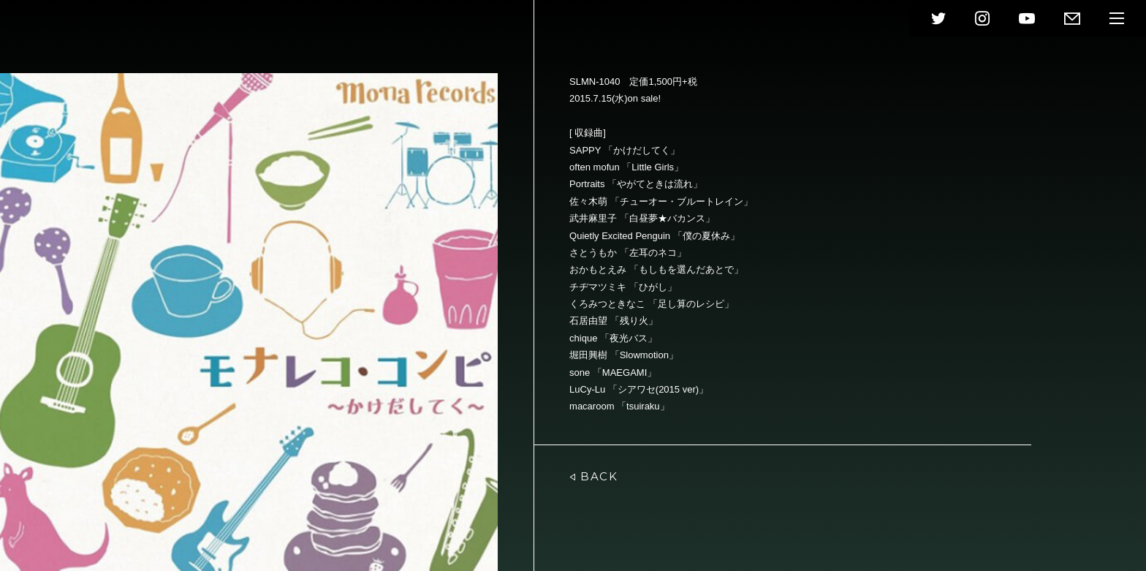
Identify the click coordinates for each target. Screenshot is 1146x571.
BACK (593, 476)
